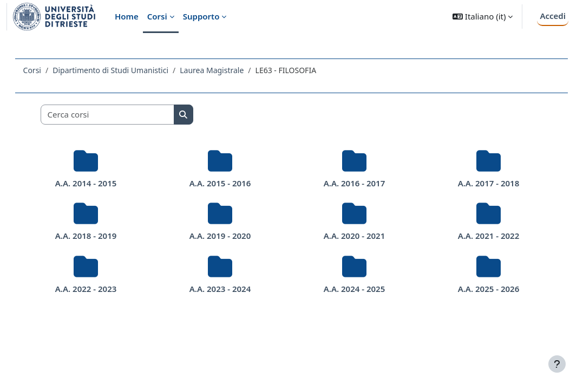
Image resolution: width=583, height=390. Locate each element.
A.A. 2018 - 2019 (97, 235)
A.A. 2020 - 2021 (351, 235)
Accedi (553, 15)
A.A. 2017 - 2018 (477, 183)
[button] (483, 16)
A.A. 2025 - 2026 (477, 288)
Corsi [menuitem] (157, 16)
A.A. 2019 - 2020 (224, 235)
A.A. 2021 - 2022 (477, 235)
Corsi (47, 70)
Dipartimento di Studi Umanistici (126, 70)
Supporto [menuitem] (201, 16)
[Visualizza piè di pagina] (557, 364)
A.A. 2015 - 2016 (224, 183)
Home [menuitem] (127, 16)
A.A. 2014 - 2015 (97, 183)
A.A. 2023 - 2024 (224, 288)
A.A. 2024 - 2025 (351, 288)
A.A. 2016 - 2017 (351, 183)
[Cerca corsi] (123, 115)
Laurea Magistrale (227, 70)
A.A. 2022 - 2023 (97, 288)
